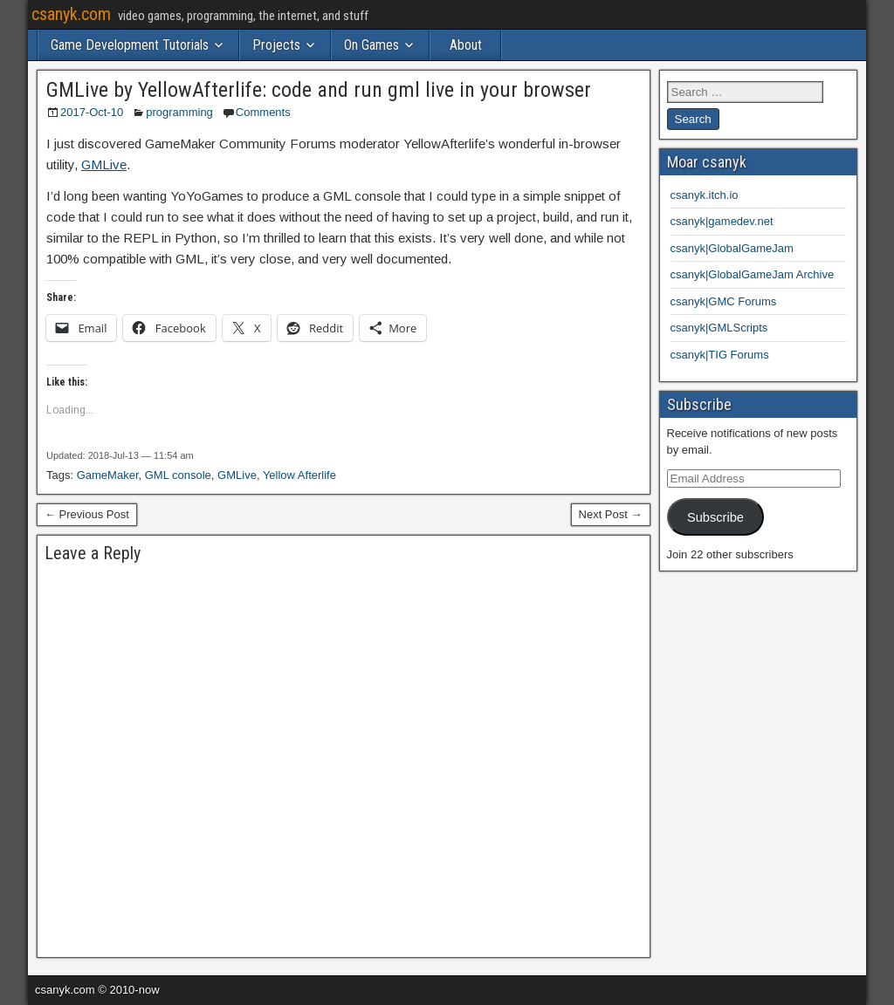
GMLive (104, 164)
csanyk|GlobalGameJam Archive (752, 274)
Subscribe (715, 517)
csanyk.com (71, 13)
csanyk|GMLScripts (719, 327)
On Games (371, 45)
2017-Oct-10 (91, 112)
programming (179, 112)
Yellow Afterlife (299, 475)
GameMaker (108, 475)
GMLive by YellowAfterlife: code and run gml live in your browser (318, 90)
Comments (263, 112)
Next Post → (611, 514)
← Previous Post (87, 514)
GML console (178, 475)
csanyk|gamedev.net (722, 221)
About (466, 45)
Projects (276, 45)
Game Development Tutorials (130, 45)
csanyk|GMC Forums (723, 301)
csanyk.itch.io (704, 195)
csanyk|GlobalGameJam (732, 248)
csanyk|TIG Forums (719, 354)
